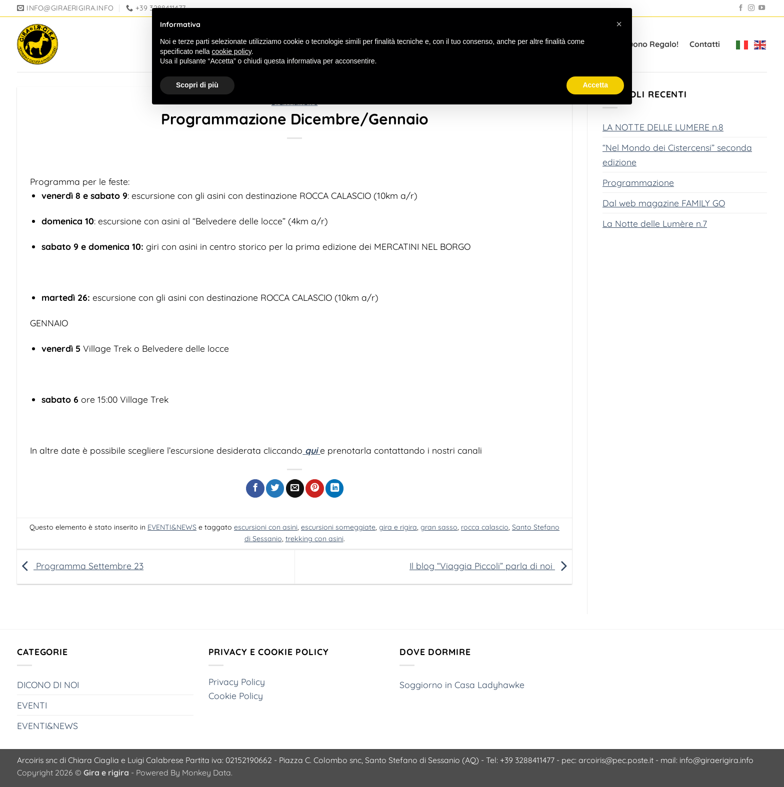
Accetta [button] (595, 85)
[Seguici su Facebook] (741, 8)
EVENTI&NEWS (172, 527)
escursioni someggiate (338, 527)
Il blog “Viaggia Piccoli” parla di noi (491, 565)
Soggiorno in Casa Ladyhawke (462, 684)
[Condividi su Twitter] (275, 488)
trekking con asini (315, 538)
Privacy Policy (236, 681)
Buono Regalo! (651, 44)
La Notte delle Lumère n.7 (654, 223)
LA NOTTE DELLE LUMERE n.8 (663, 126)
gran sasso (439, 527)
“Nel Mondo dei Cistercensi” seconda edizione (677, 154)
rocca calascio (484, 527)
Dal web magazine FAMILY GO (663, 202)
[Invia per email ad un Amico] (295, 488)
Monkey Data (206, 773)
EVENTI (32, 705)
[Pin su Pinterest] (315, 488)
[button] (619, 24)
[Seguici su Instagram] (751, 8)
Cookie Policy (235, 695)
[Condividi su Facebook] (255, 488)
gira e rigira (398, 527)
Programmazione (638, 181)
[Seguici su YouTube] (761, 8)
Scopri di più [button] (197, 85)
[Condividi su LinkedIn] (335, 488)
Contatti (705, 44)
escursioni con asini (266, 527)
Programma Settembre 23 (80, 565)
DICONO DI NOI (48, 684)
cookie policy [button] (232, 51)
